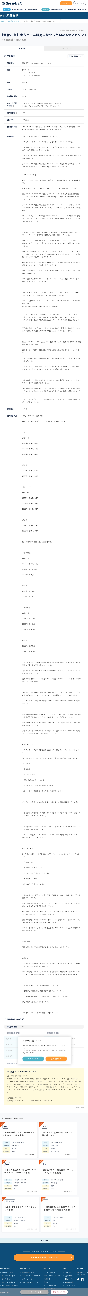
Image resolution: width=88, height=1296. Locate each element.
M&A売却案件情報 (13, 21)
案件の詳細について (76, 56)
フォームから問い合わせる (51, 1220)
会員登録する (56, 1059)
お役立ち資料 (79, 3)
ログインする (33, 1059)
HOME (2, 21)
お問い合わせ (66, 3)
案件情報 (22, 48)
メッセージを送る (34, 1292)
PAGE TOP (44, 1203)
